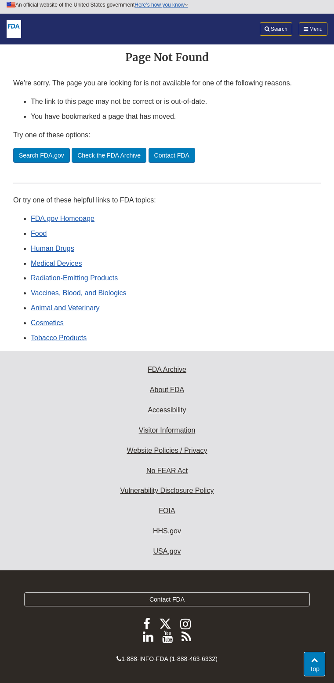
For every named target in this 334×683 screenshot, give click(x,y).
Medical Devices (56, 263)
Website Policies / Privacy (167, 450)
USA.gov (167, 551)
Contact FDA (167, 599)
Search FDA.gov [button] (41, 155)
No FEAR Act (167, 470)
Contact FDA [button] (171, 155)
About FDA (167, 389)
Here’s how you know (161, 5)
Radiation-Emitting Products (74, 278)
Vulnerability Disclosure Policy (167, 490)
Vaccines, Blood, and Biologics (79, 293)
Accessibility (167, 410)
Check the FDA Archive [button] (109, 155)
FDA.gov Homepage (62, 218)
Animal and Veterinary (65, 308)
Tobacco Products (59, 338)
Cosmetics (47, 323)
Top (317, 668)
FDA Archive (167, 369)
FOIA (167, 510)
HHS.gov (167, 531)
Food (39, 233)
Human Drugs (52, 248)
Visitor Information (167, 430)
